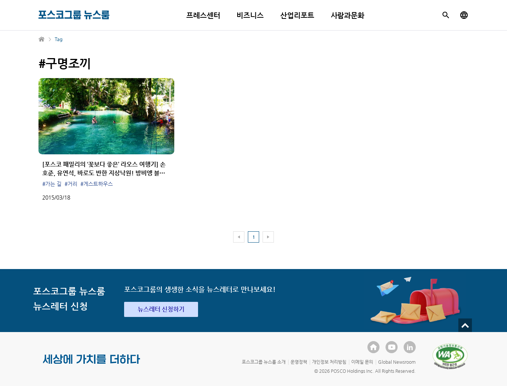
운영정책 (298, 361)
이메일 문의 (362, 361)
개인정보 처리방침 (329, 361)
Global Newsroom (397, 361)
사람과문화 (348, 15)
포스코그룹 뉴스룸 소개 (264, 361)
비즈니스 (250, 15)
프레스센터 (203, 15)
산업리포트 (297, 15)
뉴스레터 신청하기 (161, 309)
